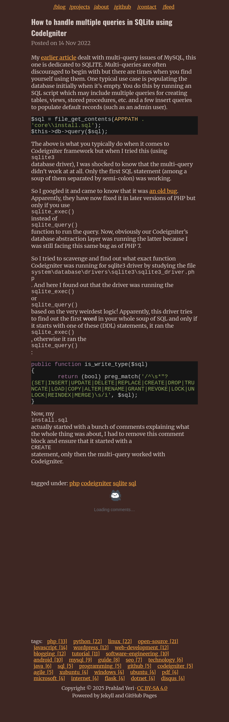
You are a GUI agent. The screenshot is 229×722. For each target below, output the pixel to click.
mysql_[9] (80, 678)
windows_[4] (109, 690)
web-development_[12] (142, 666)
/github (122, 7)
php (74, 501)
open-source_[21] (158, 660)
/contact (146, 7)
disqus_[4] (173, 697)
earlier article (58, 57)
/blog (59, 7)
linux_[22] (120, 660)
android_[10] (48, 678)
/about (101, 7)
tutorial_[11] (86, 672)
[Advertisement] (114, 596)
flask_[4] (115, 697)
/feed (169, 7)
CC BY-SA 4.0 (152, 707)
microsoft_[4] (49, 697)
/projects (79, 7)
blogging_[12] (50, 672)
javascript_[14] (50, 666)
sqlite (120, 501)
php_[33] (57, 660)
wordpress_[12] (91, 666)
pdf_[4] (170, 690)
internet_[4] (84, 697)
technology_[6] (165, 678)
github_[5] (139, 684)
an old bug (163, 195)
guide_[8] (109, 678)
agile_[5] (43, 690)
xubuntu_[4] (74, 690)
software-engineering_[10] (137, 672)
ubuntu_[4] (143, 690)
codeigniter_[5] (175, 684)
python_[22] (87, 660)
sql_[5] (65, 684)
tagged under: (50, 501)
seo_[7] (134, 678)
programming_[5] (100, 684)
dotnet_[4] (143, 697)
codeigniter (96, 501)
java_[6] (43, 684)
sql (132, 501)
